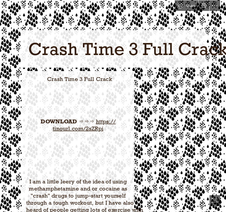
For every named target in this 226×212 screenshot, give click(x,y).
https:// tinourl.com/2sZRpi (84, 125)
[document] (113, 106)
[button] (186, 5)
